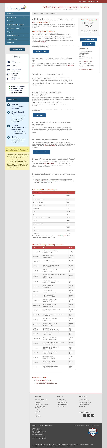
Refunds (76, 425)
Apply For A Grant (61, 406)
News (36, 413)
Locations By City (43, 13)
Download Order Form (85, 401)
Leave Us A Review (62, 402)
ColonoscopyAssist (52, 180)
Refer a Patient (83, 399)
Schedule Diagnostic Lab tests (43, 380)
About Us (37, 414)
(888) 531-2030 (88, 61)
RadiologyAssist (41, 180)
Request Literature (84, 404)
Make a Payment (61, 401)
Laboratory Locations (40, 401)
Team (36, 409)
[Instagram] (88, 415)
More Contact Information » (86, 69)
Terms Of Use (82, 425)
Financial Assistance (40, 408)
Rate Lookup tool (41, 41)
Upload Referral (61, 399)
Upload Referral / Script (85, 402)
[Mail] (92, 415)
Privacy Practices (89, 425)
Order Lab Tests (17, 49)
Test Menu (37, 402)
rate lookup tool (62, 235)
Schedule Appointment (40, 399)
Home (35, 13)
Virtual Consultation (50, 145)
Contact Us (38, 416)
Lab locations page (49, 163)
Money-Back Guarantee (41, 406)
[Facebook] (84, 415)
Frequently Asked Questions (42, 404)
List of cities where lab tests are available (46, 383)
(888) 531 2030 (42, 437)
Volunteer (37, 411)
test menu (47, 37)
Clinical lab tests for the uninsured (44, 382)
